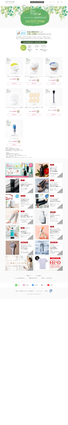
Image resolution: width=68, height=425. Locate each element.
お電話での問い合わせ (33, 278)
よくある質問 (38, 275)
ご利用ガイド (28, 275)
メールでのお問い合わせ (19, 278)
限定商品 (23, 5)
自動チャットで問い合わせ (47, 278)
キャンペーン (16, 5)
